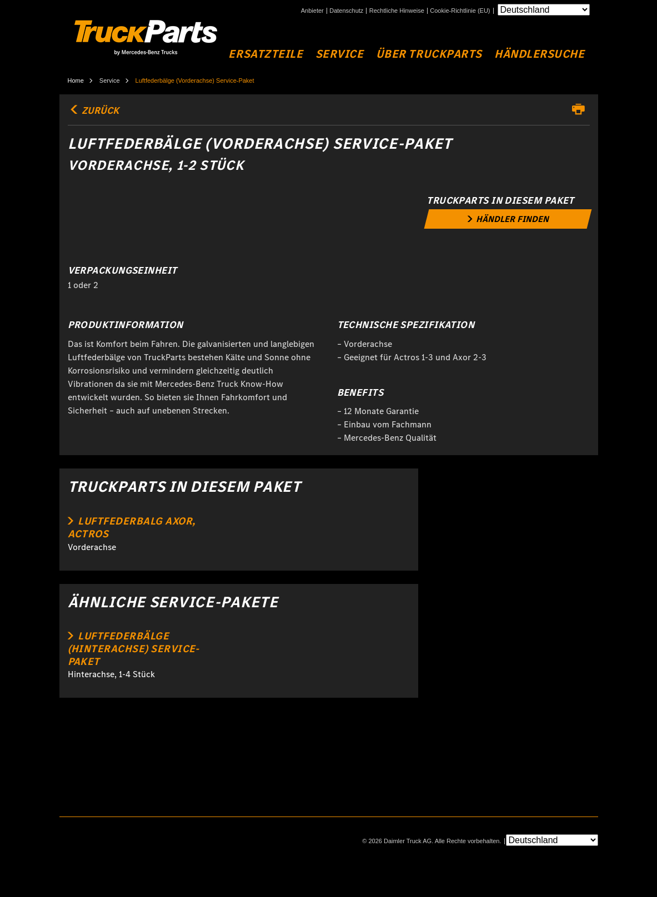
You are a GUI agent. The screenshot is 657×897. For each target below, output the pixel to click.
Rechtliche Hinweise (396, 11)
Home (76, 80)
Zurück (93, 110)
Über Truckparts (429, 54)
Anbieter (312, 11)
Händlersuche (539, 54)
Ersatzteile (265, 54)
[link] (508, 219)
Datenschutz (346, 11)
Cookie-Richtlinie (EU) (460, 11)
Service (339, 54)
